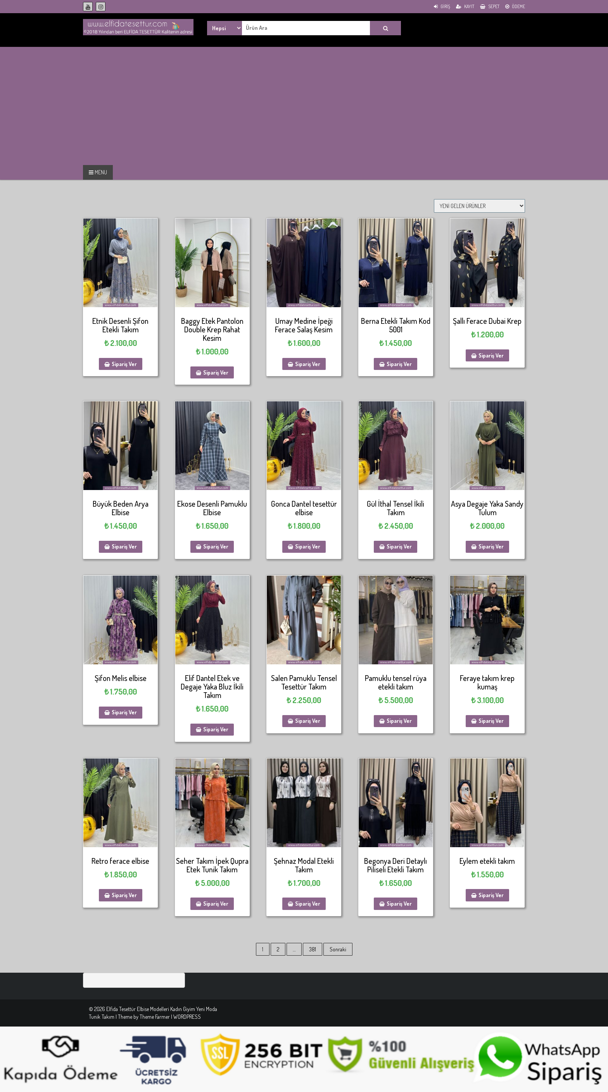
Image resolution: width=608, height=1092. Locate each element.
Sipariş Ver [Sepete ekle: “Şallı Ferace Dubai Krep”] (491, 355)
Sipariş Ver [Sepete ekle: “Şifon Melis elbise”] (124, 712)
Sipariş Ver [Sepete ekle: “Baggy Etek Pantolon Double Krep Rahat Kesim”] (215, 372)
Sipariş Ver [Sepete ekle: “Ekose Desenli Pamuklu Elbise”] (215, 546)
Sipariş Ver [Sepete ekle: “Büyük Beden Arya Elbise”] (124, 546)
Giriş (442, 6)
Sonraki (338, 949)
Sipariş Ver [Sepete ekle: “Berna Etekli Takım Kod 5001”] (399, 364)
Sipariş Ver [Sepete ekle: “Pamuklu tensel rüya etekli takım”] (399, 720)
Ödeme (515, 6)
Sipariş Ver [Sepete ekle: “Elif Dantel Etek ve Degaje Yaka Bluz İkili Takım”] (215, 729)
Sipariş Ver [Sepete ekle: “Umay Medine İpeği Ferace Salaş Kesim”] (307, 364)
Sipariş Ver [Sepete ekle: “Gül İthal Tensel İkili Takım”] (399, 546)
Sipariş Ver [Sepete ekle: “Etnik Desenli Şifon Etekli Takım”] (124, 364)
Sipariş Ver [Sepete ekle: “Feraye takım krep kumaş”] (491, 720)
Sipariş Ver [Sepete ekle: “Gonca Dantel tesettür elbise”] (307, 546)
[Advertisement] (65, 105)
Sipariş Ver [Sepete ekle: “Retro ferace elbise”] (124, 895)
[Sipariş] (479, 206)
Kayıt (465, 6)
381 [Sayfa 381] (312, 949)
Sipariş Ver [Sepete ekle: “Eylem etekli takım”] (491, 895)
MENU (98, 172)
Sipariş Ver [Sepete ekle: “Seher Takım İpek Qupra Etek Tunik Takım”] (215, 903)
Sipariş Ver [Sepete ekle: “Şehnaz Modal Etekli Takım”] (307, 903)
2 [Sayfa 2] (278, 949)
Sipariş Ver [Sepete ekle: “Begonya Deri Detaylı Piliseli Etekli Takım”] (399, 903)
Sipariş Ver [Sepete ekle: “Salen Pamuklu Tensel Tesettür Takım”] (307, 720)
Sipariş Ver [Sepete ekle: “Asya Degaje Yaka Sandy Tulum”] (491, 546)
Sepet (489, 6)
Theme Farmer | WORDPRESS (170, 1016)
